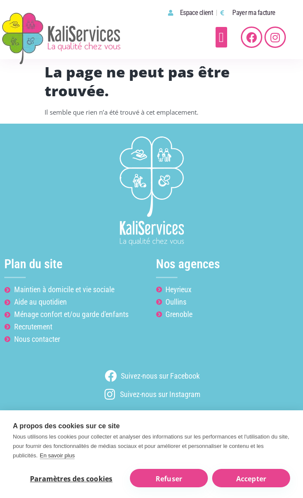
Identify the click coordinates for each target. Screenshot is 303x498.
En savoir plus (57, 455)
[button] (222, 37)
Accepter (251, 478)
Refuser (169, 478)
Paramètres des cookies (71, 478)
